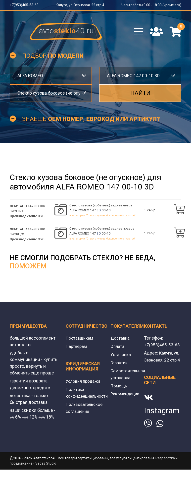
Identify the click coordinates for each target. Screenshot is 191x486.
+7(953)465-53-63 (24, 5)
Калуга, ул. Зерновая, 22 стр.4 (80, 5)
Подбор (53, 57)
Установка (121, 357)
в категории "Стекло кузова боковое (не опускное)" (102, 217)
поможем (28, 269)
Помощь (119, 387)
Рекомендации (125, 395)
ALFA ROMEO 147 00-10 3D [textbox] (133, 77)
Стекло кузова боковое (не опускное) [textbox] (50, 95)
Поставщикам (80, 341)
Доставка (120, 341)
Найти (140, 95)
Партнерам (77, 349)
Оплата (117, 349)
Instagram (162, 419)
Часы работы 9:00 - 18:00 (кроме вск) (151, 5)
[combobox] (51, 77)
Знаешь (91, 121)
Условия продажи (84, 383)
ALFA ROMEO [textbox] (30, 77)
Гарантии (119, 364)
